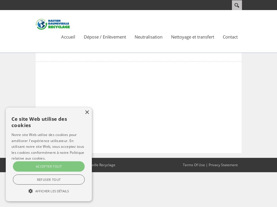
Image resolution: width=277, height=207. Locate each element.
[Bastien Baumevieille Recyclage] (52, 23)
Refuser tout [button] (49, 179)
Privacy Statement (223, 164)
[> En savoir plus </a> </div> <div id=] (48, 172)
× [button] (87, 112)
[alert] (49, 154)
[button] (48, 191)
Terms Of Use (194, 164)
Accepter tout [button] (49, 166)
